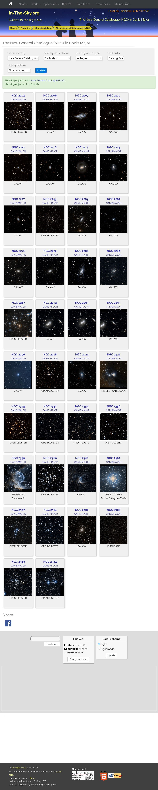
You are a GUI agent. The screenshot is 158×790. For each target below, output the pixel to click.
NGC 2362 (113, 458)
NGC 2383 (18, 561)
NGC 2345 (18, 406)
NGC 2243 (50, 199)
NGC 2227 (18, 199)
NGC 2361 (81, 458)
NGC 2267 (113, 199)
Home (13, 28)
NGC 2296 (18, 354)
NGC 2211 (113, 95)
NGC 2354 (81, 406)
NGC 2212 (18, 147)
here (32, 778)
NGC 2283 (113, 250)
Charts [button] (35, 4)
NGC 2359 (18, 458)
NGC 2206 (50, 95)
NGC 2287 (18, 302)
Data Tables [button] (84, 4)
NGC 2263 (81, 199)
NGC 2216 (50, 147)
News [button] (22, 4)
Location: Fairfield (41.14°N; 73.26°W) (128, 11)
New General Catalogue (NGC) (73, 28)
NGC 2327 (113, 354)
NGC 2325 (81, 354)
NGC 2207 (81, 95)
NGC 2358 (113, 406)
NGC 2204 (18, 95)
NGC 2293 (81, 302)
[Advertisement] (79, 688)
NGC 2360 (50, 458)
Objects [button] (67, 4)
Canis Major (18, 99)
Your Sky (25, 28)
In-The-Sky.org (24, 13)
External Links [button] (121, 4)
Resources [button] (102, 4)
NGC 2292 (50, 302)
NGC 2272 (50, 250)
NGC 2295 (113, 302)
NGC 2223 (113, 147)
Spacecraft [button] (50, 4)
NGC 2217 (81, 147)
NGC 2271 (18, 250)
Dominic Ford (18, 767)
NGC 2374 (50, 509)
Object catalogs (43, 28)
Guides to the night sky (25, 20)
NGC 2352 (50, 406)
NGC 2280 (81, 250)
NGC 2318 (50, 354)
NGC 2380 (82, 509)
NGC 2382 (113, 509)
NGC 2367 (18, 509)
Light (102, 644)
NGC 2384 (50, 561)
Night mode (106, 649)
